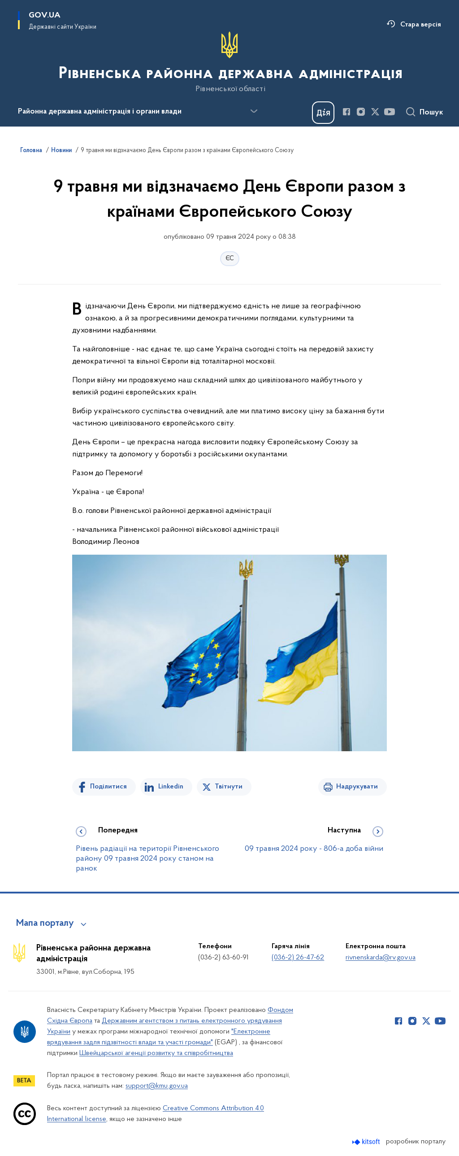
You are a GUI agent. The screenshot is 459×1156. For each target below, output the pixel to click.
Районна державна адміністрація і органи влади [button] (100, 112)
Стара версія (420, 24)
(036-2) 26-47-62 (298, 957)
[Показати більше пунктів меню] (253, 111)
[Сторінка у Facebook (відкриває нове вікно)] (346, 111)
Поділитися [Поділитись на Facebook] (108, 786)
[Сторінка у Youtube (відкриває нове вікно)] (389, 111)
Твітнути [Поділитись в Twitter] (228, 786)
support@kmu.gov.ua (157, 1086)
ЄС (229, 258)
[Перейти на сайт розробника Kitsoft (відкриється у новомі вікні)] (366, 1141)
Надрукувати (357, 786)
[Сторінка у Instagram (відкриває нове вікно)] (360, 111)
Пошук (431, 113)
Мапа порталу (45, 923)
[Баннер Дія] (323, 112)
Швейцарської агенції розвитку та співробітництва (156, 1053)
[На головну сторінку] (229, 62)
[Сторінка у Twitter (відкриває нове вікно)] (375, 111)
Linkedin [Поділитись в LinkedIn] (170, 786)
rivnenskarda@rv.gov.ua (381, 957)
